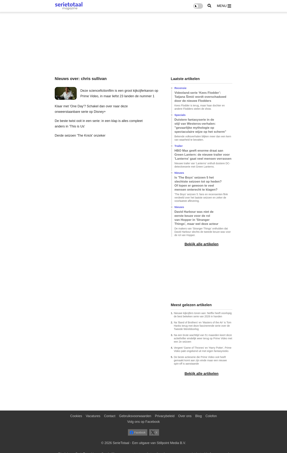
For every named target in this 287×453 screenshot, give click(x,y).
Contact (109, 416)
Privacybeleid (164, 416)
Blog (198, 416)
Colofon (211, 416)
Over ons (184, 416)
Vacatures (93, 416)
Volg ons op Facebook (143, 422)
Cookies (76, 416)
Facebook (138, 432)
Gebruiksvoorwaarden (135, 416)
